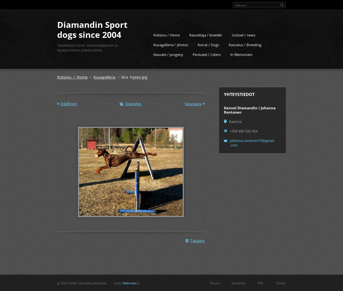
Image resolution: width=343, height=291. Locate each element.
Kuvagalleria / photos (170, 44)
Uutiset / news (243, 34)
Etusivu (215, 283)
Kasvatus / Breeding (245, 44)
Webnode (129, 283)
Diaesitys (133, 103)
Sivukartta (238, 283)
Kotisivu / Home (166, 34)
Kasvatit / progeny (168, 54)
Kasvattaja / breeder (205, 34)
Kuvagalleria (105, 77)
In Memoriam (241, 54)
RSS (260, 283)
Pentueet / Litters (207, 54)
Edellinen (69, 103)
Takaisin (197, 240)
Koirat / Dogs (208, 44)
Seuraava (193, 103)
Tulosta (281, 283)
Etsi (281, 5)
